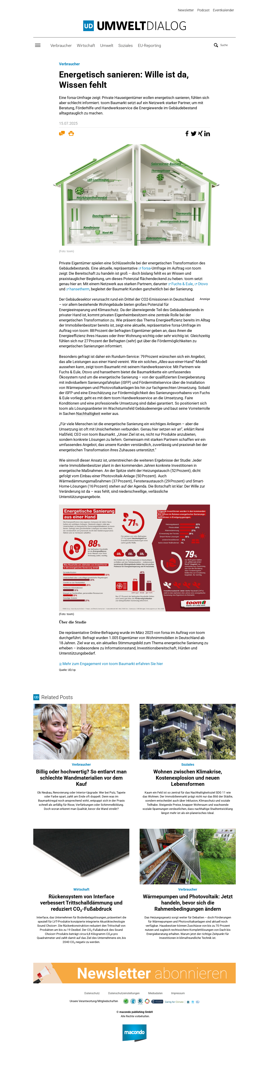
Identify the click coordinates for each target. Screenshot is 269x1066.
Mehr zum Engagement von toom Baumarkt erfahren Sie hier (112, 662)
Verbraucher (61, 44)
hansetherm (79, 288)
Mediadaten (155, 992)
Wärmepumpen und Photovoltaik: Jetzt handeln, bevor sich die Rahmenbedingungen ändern (188, 901)
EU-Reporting (149, 44)
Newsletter (186, 10)
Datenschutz (92, 992)
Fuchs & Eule (182, 282)
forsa (146, 267)
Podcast (203, 10)
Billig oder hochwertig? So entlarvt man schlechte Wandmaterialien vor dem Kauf (81, 776)
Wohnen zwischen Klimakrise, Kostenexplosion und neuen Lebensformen (187, 776)
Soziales (125, 44)
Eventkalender (223, 10)
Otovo (203, 282)
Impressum (178, 992)
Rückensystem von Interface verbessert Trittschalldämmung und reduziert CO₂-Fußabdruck (81, 901)
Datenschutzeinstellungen (124, 992)
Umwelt (106, 44)
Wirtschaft (86, 44)
